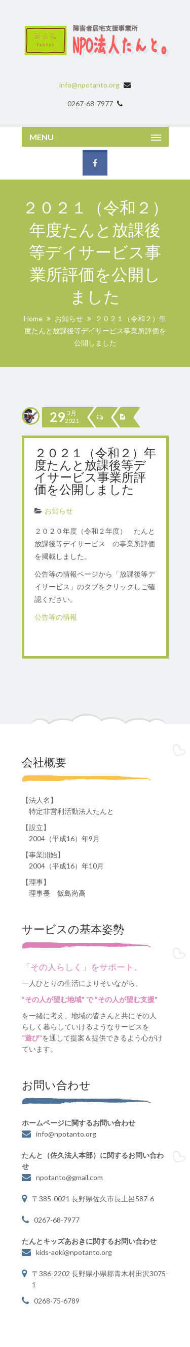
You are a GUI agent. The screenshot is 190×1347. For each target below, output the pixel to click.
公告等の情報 (55, 617)
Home (33, 318)
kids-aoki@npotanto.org (74, 1252)
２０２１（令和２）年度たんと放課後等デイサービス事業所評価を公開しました (95, 472)
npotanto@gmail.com (69, 1177)
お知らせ (69, 318)
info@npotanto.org (89, 84)
